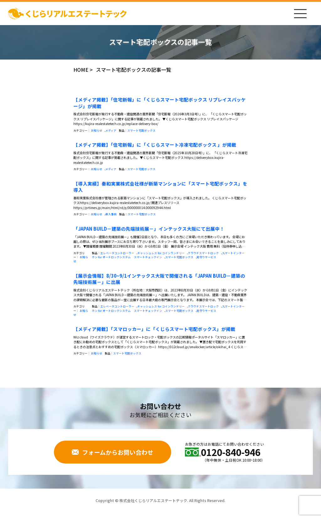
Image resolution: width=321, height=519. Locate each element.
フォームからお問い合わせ (112, 452)
